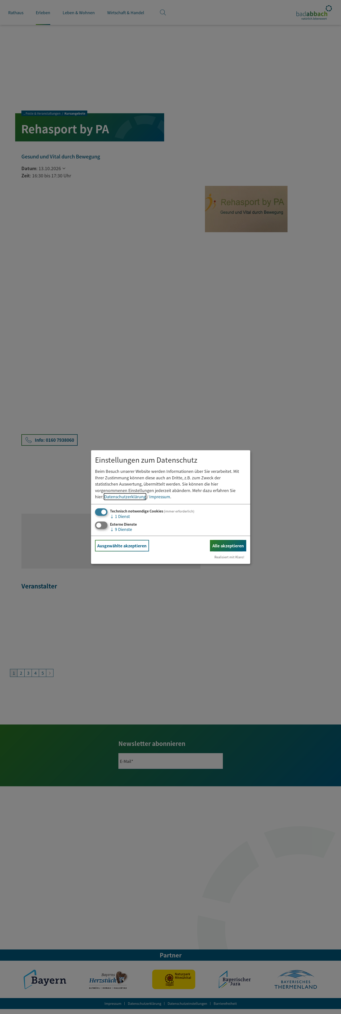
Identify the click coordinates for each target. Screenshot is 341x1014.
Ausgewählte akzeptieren (121, 546)
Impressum (159, 497)
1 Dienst (120, 516)
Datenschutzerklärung (125, 497)
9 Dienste (121, 529)
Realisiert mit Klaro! (229, 557)
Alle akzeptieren (228, 546)
